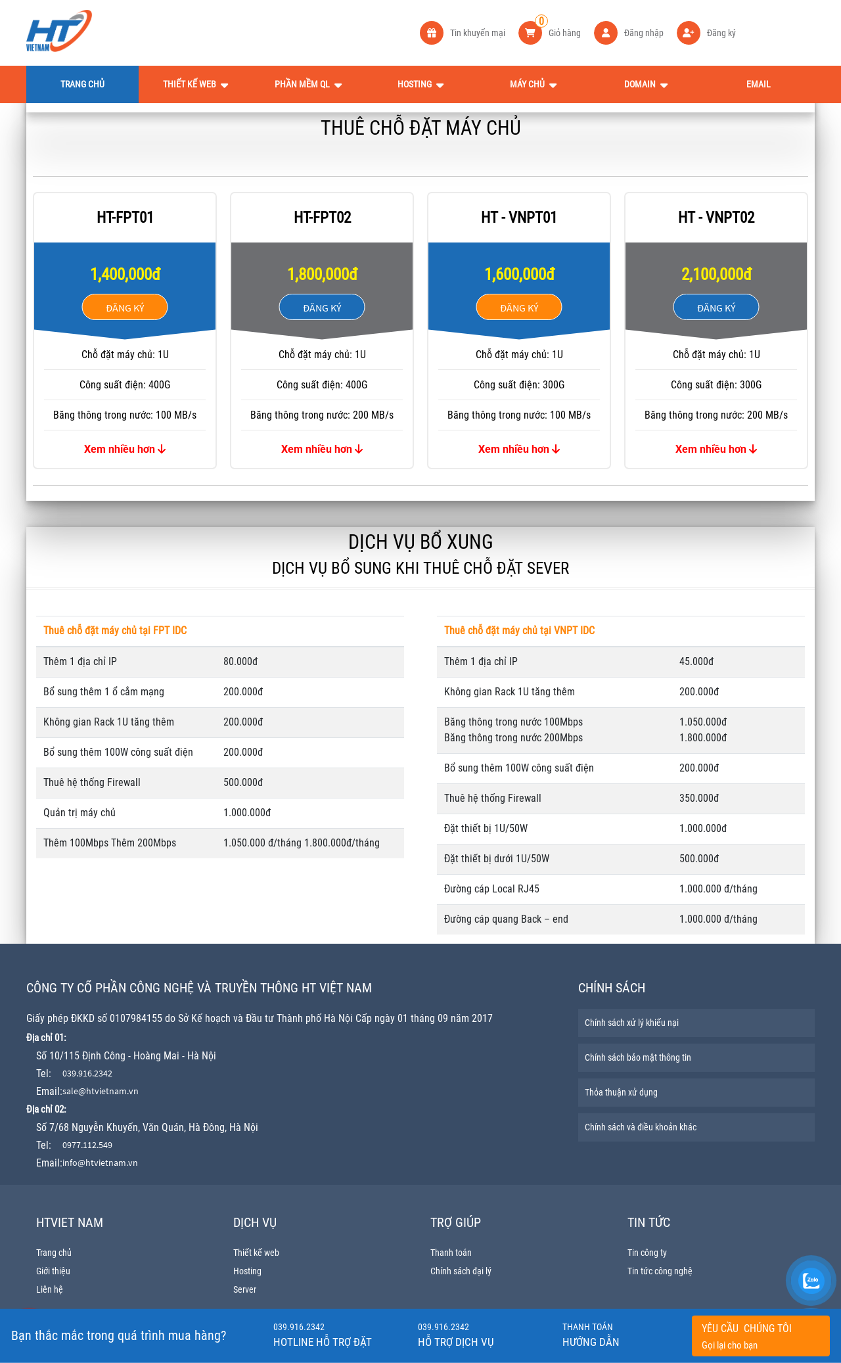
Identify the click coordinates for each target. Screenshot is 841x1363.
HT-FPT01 (125, 218)
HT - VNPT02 (716, 218)
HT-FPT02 (322, 218)
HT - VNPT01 (519, 218)
